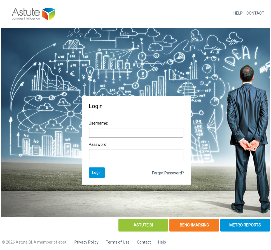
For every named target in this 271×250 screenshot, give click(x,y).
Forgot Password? (168, 173)
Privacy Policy (86, 242)
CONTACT (255, 13)
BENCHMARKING (194, 225)
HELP (238, 13)
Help (162, 242)
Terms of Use (118, 242)
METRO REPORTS (245, 225)
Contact (144, 242)
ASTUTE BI (143, 225)
